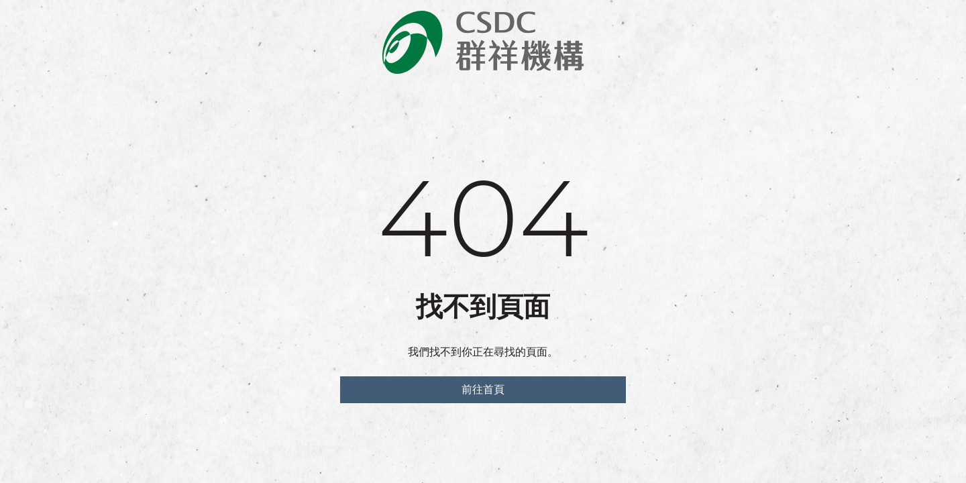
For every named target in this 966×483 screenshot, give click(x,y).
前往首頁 (483, 389)
